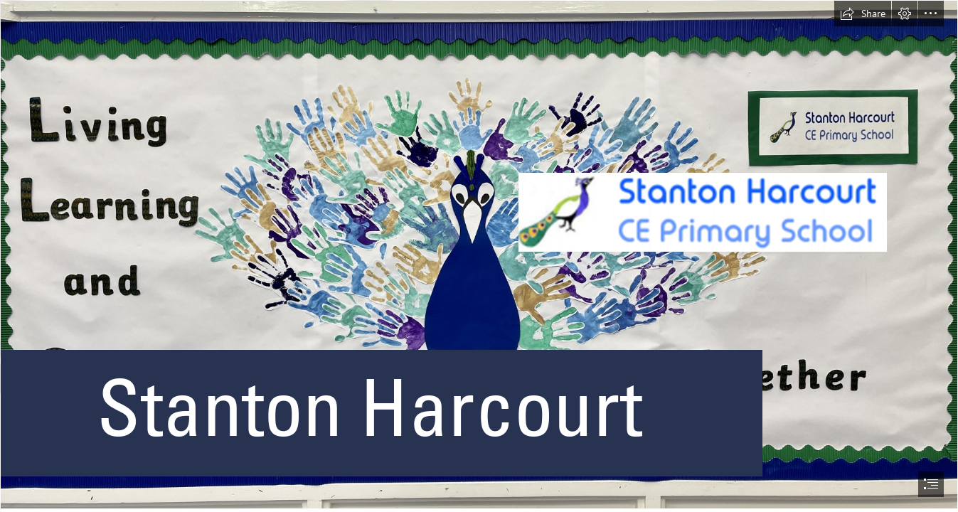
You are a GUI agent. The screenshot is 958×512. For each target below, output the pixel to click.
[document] (479, 256)
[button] (862, 13)
